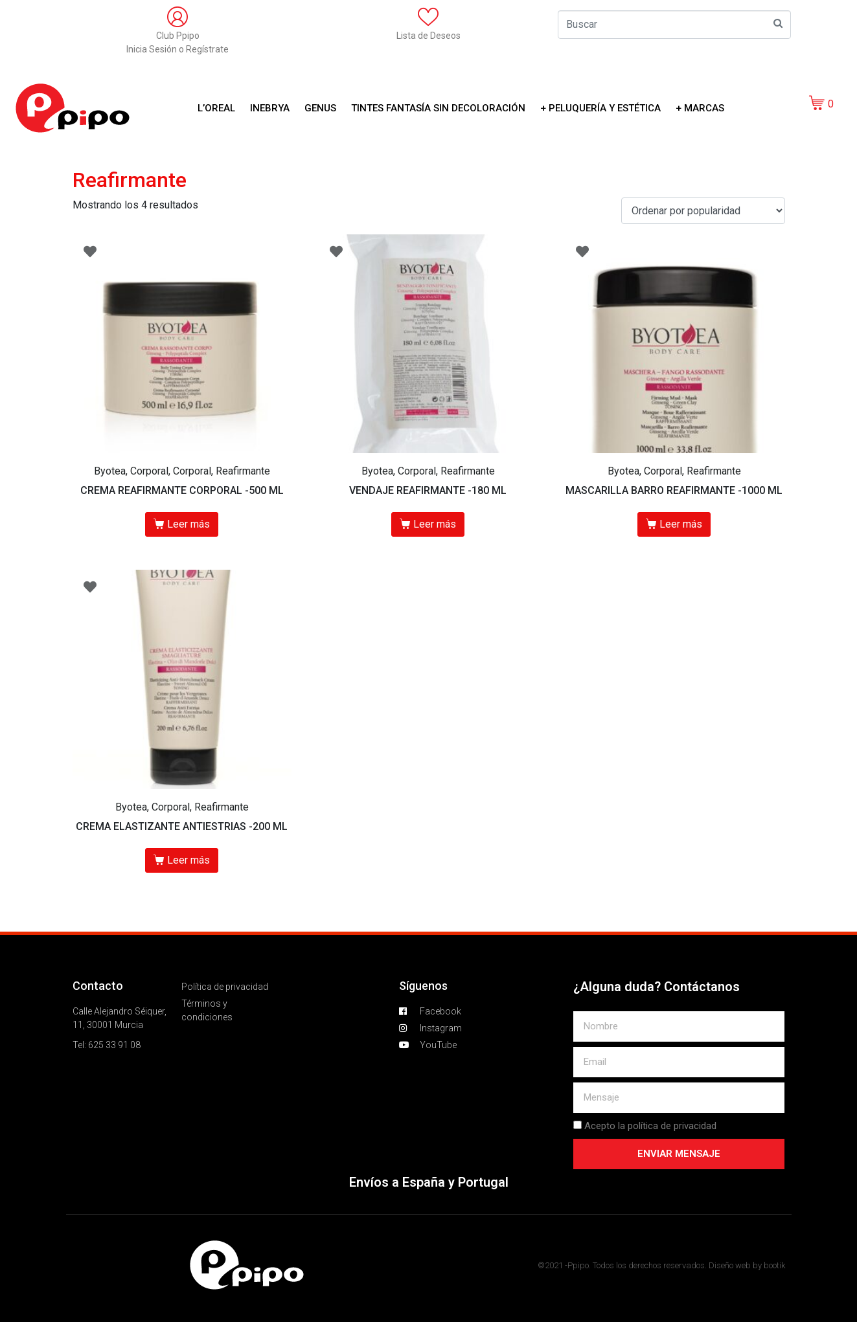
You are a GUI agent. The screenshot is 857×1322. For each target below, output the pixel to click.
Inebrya (270, 108)
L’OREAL (216, 108)
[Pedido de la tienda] (702, 210)
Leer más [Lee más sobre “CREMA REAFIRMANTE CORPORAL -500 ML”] (188, 524)
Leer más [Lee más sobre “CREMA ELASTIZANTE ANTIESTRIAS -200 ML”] (188, 860)
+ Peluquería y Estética (600, 108)
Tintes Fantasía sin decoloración (438, 108)
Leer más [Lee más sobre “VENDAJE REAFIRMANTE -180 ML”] (434, 524)
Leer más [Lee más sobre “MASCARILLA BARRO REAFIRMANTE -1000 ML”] (680, 524)
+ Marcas (700, 108)
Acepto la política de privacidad (650, 1126)
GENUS (320, 108)
